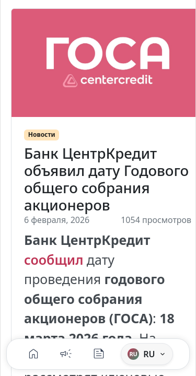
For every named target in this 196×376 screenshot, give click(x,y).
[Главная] (33, 354)
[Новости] (65, 354)
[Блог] (98, 354)
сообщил (53, 259)
